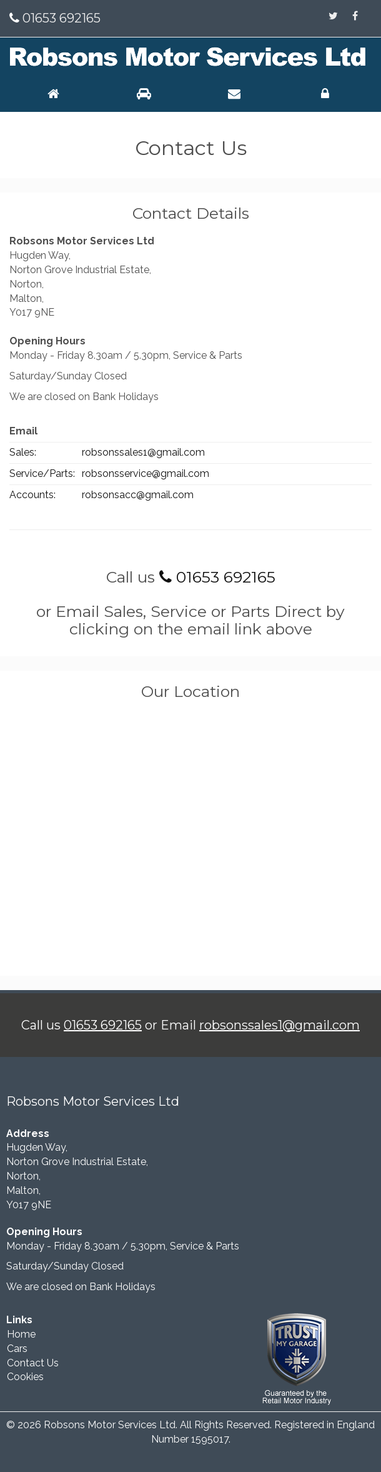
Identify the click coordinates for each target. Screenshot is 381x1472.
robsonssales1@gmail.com (279, 1025)
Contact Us (33, 1363)
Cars (17, 1348)
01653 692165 (60, 18)
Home (21, 1334)
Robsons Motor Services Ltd (110, 1425)
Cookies (25, 1377)
